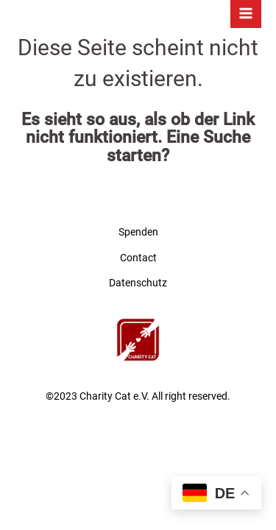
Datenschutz (138, 283)
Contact (138, 258)
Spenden (138, 232)
